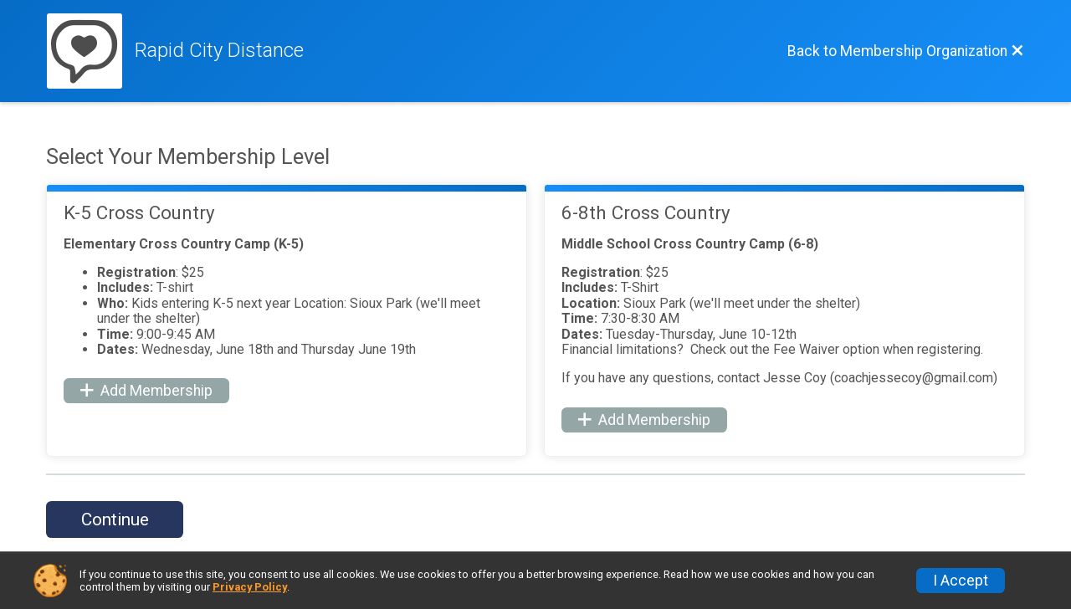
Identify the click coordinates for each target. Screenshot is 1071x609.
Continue (115, 519)
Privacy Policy (250, 587)
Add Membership (146, 390)
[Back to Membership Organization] (905, 51)
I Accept (960, 580)
